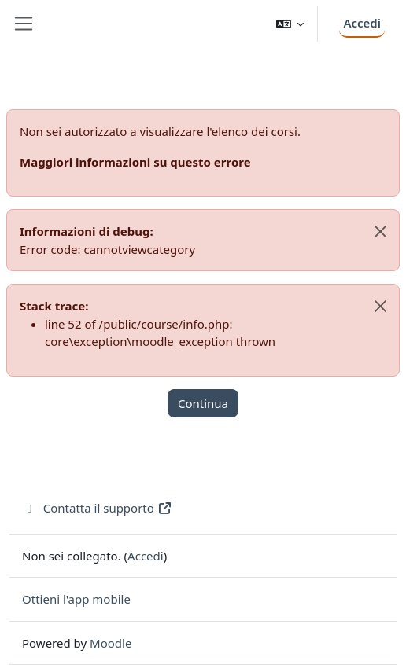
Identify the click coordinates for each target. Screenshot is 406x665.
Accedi (362, 23)
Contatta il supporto (97, 508)
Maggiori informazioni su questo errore (135, 162)
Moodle (110, 643)
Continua (203, 403)
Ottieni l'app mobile (76, 599)
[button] (290, 24)
